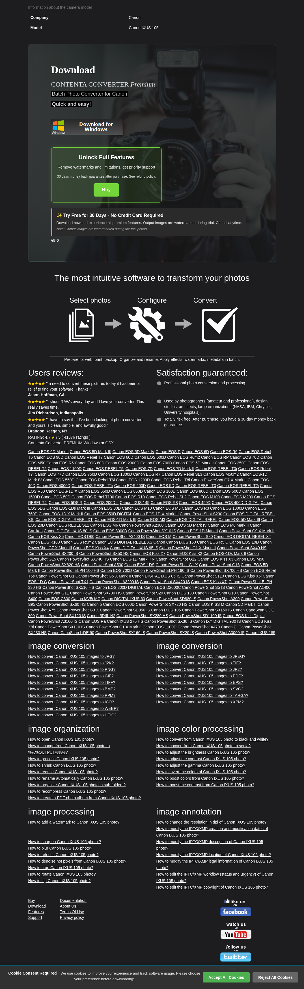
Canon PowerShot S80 (193, 536)
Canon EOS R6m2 (183, 457)
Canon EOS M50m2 (221, 474)
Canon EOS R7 (147, 474)
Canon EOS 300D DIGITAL (119, 587)
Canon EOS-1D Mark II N (132, 559)
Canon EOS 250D (230, 463)
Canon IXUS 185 (260, 632)
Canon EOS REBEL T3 (195, 485)
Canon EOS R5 (60, 463)
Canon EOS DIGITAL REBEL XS (123, 542)
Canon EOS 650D (94, 491)
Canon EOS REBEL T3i (216, 468)
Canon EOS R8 (164, 502)
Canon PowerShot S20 (143, 593)
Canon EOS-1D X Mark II (61, 514)
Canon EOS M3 (151, 519)
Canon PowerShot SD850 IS (125, 610)
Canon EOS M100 (204, 497)
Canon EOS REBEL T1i (92, 485)
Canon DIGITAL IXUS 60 (123, 598)
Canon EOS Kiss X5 (46, 536)
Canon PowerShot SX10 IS (152, 531)
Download (37, 906)
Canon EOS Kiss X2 (184, 553)
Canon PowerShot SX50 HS (104, 553)
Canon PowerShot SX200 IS (53, 553)
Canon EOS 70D (244, 457)
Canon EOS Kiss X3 (215, 559)
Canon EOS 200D (130, 485)
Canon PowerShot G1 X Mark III (187, 548)
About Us (68, 906)
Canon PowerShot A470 (199, 627)
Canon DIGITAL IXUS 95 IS (134, 548)
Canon (159, 542)
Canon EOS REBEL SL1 (67, 525)
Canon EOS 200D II (101, 502)
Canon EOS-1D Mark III (115, 519)
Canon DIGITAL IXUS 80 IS (68, 531)
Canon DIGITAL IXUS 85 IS (156, 576)
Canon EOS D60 (79, 536)
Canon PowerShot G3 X (78, 610)
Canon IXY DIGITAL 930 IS (217, 621)
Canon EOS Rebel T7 (83, 457)
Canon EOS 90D (48, 457)
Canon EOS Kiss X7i (209, 581)
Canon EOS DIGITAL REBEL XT (242, 536)
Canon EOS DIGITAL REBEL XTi (64, 519)
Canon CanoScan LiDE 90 (71, 632)
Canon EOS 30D (106, 508)
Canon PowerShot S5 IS (203, 587)
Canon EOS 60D (118, 457)
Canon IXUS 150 (181, 542)
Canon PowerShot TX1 (68, 581)
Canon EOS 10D (244, 542)
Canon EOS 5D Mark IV (134, 451)
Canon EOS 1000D (227, 508)
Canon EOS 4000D (53, 485)
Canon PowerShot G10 (215, 593)
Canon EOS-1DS (139, 565)
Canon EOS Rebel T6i (95, 480)
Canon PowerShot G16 (219, 565)
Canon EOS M (158, 536)
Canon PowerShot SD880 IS (171, 598)
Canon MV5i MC (85, 598)
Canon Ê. (229, 627)
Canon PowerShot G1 (55, 576)
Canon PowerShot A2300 (141, 525)
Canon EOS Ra (92, 621)
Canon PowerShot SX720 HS (161, 604)
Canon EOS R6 (224, 451)
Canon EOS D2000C (162, 587)
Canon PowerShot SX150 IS (207, 610)
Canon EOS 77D (49, 474)
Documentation (73, 900)
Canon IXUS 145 (134, 502)
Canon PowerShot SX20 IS (170, 632)
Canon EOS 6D (195, 451)
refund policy (145, 176)
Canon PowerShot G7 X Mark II (219, 480)
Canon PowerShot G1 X (177, 565)
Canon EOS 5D (160, 485)
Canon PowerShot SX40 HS (241, 548)
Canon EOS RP (215, 457)
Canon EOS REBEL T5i (103, 468)
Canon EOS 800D (192, 491)
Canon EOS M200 (237, 497)
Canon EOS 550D (59, 480)
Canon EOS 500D (225, 491)
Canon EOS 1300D (115, 474)
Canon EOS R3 (195, 508)
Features (36, 912)
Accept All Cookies (226, 977)
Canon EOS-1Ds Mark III (68, 508)
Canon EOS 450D (195, 502)
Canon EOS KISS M (206, 604)
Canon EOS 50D (55, 497)
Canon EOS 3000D (110, 531)
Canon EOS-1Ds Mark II (224, 553)
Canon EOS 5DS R (66, 502)
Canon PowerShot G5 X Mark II (103, 576)
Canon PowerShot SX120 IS (61, 615)
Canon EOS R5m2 (77, 542)
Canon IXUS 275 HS (125, 621)
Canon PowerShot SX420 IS (165, 581)
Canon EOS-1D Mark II (197, 531)
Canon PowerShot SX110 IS (60, 627)
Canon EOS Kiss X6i (243, 576)
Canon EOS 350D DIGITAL (108, 514)
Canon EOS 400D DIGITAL (236, 502)
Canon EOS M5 (167, 508)
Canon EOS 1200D (133, 480)
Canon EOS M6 (104, 525)
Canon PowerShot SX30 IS (168, 621)
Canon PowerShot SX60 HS (61, 604)
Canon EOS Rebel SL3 (181, 474)
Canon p (94, 604)
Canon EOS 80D (89, 463)
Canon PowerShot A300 (218, 598)
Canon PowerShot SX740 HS (83, 559)
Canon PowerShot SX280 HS (142, 615)
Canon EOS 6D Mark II (48, 451)
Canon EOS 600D (150, 457)
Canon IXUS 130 (179, 593)
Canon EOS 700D (156, 463)
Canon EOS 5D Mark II (193, 463)
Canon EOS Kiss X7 (147, 553)
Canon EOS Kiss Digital (244, 615)
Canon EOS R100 (44, 542)
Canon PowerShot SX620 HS (54, 565)
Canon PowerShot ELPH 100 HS (70, 570)
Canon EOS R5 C (212, 542)
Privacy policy (72, 917)
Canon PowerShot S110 (203, 576)
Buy (106, 189)
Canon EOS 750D (81, 474)
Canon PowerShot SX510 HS (68, 587)
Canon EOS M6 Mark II (228, 525)
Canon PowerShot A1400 (248, 587)
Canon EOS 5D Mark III (90, 451)
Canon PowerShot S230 (201, 514)
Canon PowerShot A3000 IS (219, 632)
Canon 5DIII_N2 (101, 615)
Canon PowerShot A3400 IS (120, 536)
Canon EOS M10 (137, 508)
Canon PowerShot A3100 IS (52, 621)
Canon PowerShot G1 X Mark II (113, 627)
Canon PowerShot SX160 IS (120, 632)
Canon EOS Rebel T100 (93, 497)
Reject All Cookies (275, 977)
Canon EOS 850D (127, 491)
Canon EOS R (168, 451)
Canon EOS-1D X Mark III (156, 514)
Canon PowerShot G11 (48, 593)
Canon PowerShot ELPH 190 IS (161, 570)
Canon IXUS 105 (166, 610)
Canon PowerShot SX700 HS (216, 570)
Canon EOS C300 (54, 598)
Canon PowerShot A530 (102, 565)
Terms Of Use (72, 912)
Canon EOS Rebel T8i (170, 480)
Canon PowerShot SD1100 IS (195, 615)
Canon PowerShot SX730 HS (96, 593)
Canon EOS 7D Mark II (174, 468)
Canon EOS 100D (160, 491)
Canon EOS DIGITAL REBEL (191, 519)
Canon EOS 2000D (122, 463)
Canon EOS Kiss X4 (91, 548)
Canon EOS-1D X (61, 491)
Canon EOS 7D (139, 468)
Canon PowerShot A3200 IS (114, 581)
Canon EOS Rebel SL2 (166, 497)
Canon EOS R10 (130, 497)
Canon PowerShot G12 (176, 559)
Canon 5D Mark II (240, 604)
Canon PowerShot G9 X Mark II (246, 531)
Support (35, 917)
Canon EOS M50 (249, 559)
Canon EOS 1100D (65, 468)
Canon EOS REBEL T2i (238, 485)
